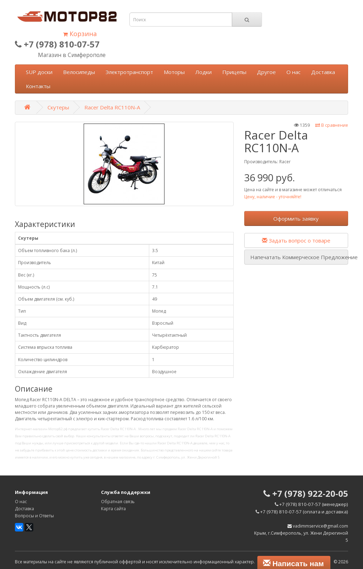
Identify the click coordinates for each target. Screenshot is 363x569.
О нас (293, 71)
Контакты (38, 86)
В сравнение (331, 125)
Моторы (174, 71)
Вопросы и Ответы (34, 516)
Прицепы (234, 71)
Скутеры (58, 107)
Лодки (203, 71)
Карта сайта (113, 509)
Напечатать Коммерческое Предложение (299, 257)
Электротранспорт (129, 71)
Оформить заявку (296, 218)
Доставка (323, 71)
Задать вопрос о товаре (296, 240)
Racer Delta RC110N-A (112, 107)
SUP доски (39, 71)
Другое (266, 71)
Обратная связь (118, 502)
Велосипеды (79, 71)
